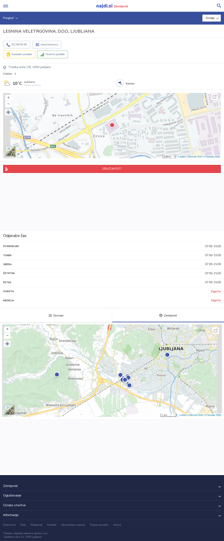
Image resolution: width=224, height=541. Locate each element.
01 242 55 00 (19, 44)
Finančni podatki (55, 54)
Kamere (130, 83)
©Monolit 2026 (194, 156)
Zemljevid (168, 315)
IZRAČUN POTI (112, 169)
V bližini (7, 73)
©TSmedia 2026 (211, 156)
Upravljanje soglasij (73, 524)
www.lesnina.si (49, 44)
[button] (8, 112)
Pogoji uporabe (99, 524)
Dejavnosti (9, 524)
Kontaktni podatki (22, 54)
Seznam (56, 315)
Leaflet (181, 156)
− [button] (8, 104)
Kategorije (36, 524)
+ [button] (8, 98)
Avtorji (117, 524)
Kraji (23, 524)
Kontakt (51, 524)
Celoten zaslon (214, 97)
